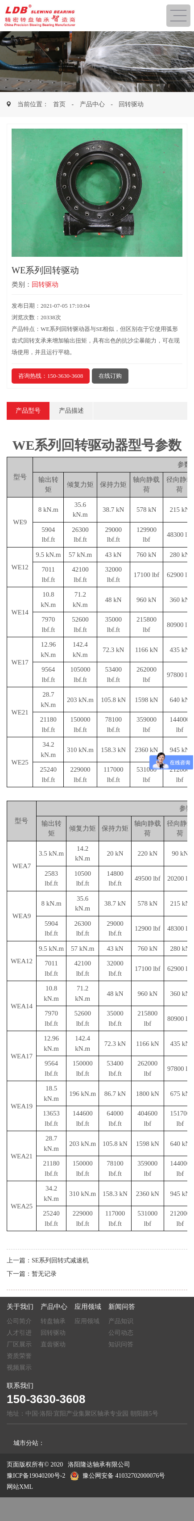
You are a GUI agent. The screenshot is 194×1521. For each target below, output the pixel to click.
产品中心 (92, 104)
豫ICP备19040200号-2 (36, 1475)
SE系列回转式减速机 (60, 1260)
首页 (59, 104)
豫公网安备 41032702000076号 (117, 1475)
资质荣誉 (19, 1356)
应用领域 (86, 1321)
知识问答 (120, 1344)
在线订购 (110, 375)
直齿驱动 (53, 1344)
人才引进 (19, 1332)
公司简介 (19, 1321)
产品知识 (120, 1321)
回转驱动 (131, 104)
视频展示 (19, 1367)
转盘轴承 (53, 1321)
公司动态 (120, 1332)
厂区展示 (19, 1344)
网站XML (20, 1486)
